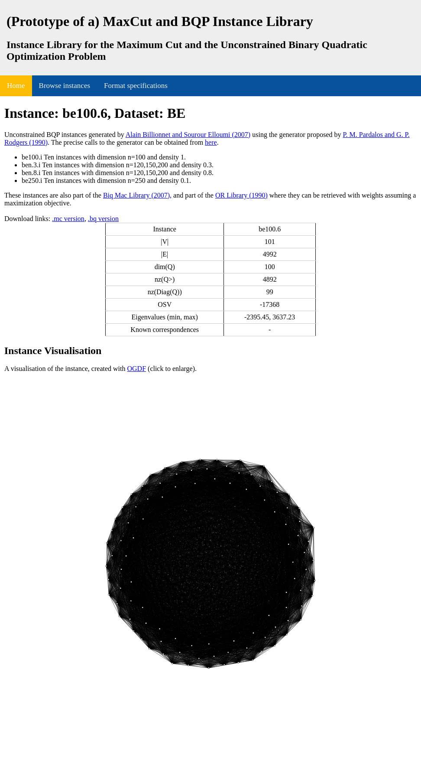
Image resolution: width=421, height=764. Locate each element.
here (211, 142)
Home (16, 85)
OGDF (136, 368)
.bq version (103, 218)
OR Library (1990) (241, 195)
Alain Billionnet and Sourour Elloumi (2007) (188, 134)
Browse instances (65, 85)
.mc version (68, 218)
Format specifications (136, 85)
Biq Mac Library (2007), (137, 195)
